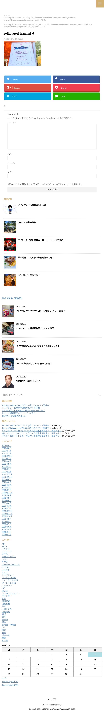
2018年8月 (6, 522)
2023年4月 (6, 451)
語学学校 (6, 635)
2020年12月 (7, 474)
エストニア (7, 551)
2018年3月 (6, 535)
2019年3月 (6, 506)
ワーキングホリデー (11, 593)
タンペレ (6, 567)
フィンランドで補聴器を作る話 (32, 205)
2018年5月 (6, 529)
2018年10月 (7, 516)
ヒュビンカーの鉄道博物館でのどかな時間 (35, 328)
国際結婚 (6, 604)
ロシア (5, 591)
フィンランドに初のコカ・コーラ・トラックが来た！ (42, 240)
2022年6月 (6, 461)
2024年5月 (6, 446)
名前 (10, 154)
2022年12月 (7, 456)
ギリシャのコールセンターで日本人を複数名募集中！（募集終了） (32, 431)
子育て (5, 606)
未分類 (5, 620)
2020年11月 (7, 477)
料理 (4, 614)
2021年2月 (6, 472)
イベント (6, 549)
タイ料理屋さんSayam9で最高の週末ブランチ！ (38, 346)
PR (3, 544)
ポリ (4, 588)
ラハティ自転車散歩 (27, 222)
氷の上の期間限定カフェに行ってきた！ (34, 363)
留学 (4, 622)
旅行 (4, 617)
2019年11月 (7, 493)
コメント (12, 122)
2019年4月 (6, 503)
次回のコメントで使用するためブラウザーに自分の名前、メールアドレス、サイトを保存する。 (44, 184)
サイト (10, 172)
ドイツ (5, 572)
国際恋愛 (6, 601)
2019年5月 (6, 501)
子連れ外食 (7, 609)
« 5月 (4, 678)
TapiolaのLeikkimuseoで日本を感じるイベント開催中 (40, 311)
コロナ (5, 559)
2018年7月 (6, 524)
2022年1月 (6, 469)
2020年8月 (6, 482)
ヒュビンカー (8, 575)
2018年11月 (7, 514)
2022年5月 (6, 464)
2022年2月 (6, 466)
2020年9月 (6, 480)
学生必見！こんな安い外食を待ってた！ (36, 258)
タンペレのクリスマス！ (29, 275)
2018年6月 (6, 527)
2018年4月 (6, 532)
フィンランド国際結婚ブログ (52, 705)
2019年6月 (6, 498)
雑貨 (4, 638)
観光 (4, 633)
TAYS (4, 546)
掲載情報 (6, 612)
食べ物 (5, 640)
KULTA (52, 699)
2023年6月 (6, 448)
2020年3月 (6, 485)
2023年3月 (6, 453)
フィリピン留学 (9, 578)
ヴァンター (7, 596)
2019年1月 (6, 508)
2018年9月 (6, 519)
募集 (4, 599)
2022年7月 (6, 459)
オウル (5, 554)
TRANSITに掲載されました (28, 381)
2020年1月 (6, 490)
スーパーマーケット (11, 564)
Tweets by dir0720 (12, 298)
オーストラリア (9, 557)
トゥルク (6, 570)
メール (11, 163)
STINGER (71, 709)
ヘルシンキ (7, 585)
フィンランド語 (9, 583)
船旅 (4, 630)
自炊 (4, 627)
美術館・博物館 (9, 625)
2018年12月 (7, 511)
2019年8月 (6, 495)
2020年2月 (6, 487)
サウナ (5, 562)
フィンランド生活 (10, 580)
